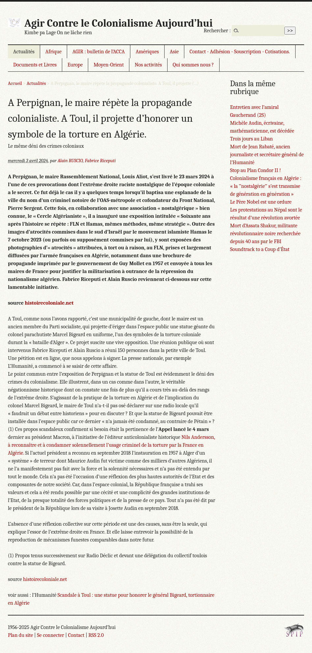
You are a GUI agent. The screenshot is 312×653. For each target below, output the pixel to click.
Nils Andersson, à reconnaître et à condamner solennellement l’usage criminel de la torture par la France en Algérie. (111, 445)
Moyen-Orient (108, 65)
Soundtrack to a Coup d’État (260, 249)
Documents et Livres (35, 65)
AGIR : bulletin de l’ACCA (98, 52)
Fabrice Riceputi (100, 160)
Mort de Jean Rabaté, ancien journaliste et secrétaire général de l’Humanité (267, 154)
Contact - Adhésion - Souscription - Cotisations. (240, 52)
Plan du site (20, 635)
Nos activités (148, 65)
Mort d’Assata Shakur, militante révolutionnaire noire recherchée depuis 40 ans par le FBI (265, 233)
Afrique (53, 52)
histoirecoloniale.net (49, 303)
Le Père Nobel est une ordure (261, 202)
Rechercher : (217, 31)
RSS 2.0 (96, 635)
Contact (76, 635)
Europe (75, 65)
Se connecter (50, 635)
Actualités (24, 52)
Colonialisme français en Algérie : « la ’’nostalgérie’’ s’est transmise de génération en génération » (265, 186)
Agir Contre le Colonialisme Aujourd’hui (118, 23)
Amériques (147, 52)
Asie (174, 52)
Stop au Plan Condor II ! (255, 170)
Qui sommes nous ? (193, 65)
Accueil (15, 83)
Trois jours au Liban (251, 139)
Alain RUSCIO (70, 160)
